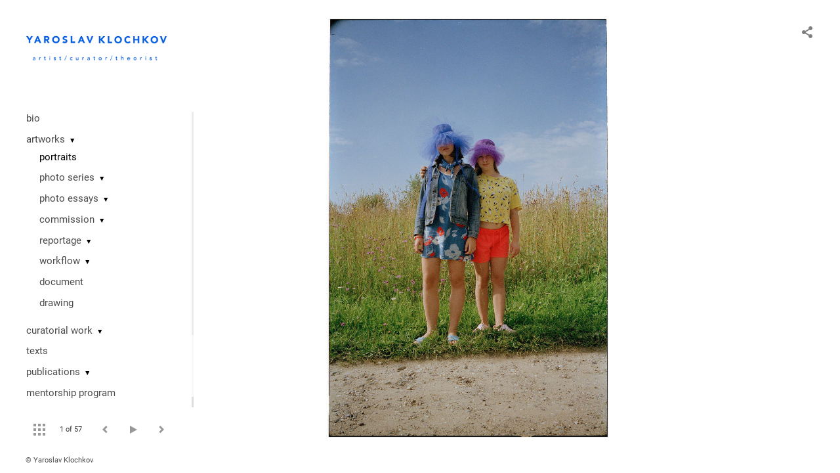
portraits (58, 157)
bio (33, 118)
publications (53, 372)
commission (66, 219)
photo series (66, 177)
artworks (45, 139)
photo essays (68, 198)
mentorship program (71, 393)
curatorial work (59, 330)
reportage (60, 240)
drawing (56, 303)
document (61, 282)
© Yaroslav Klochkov (59, 460)
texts (37, 351)
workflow (59, 261)
